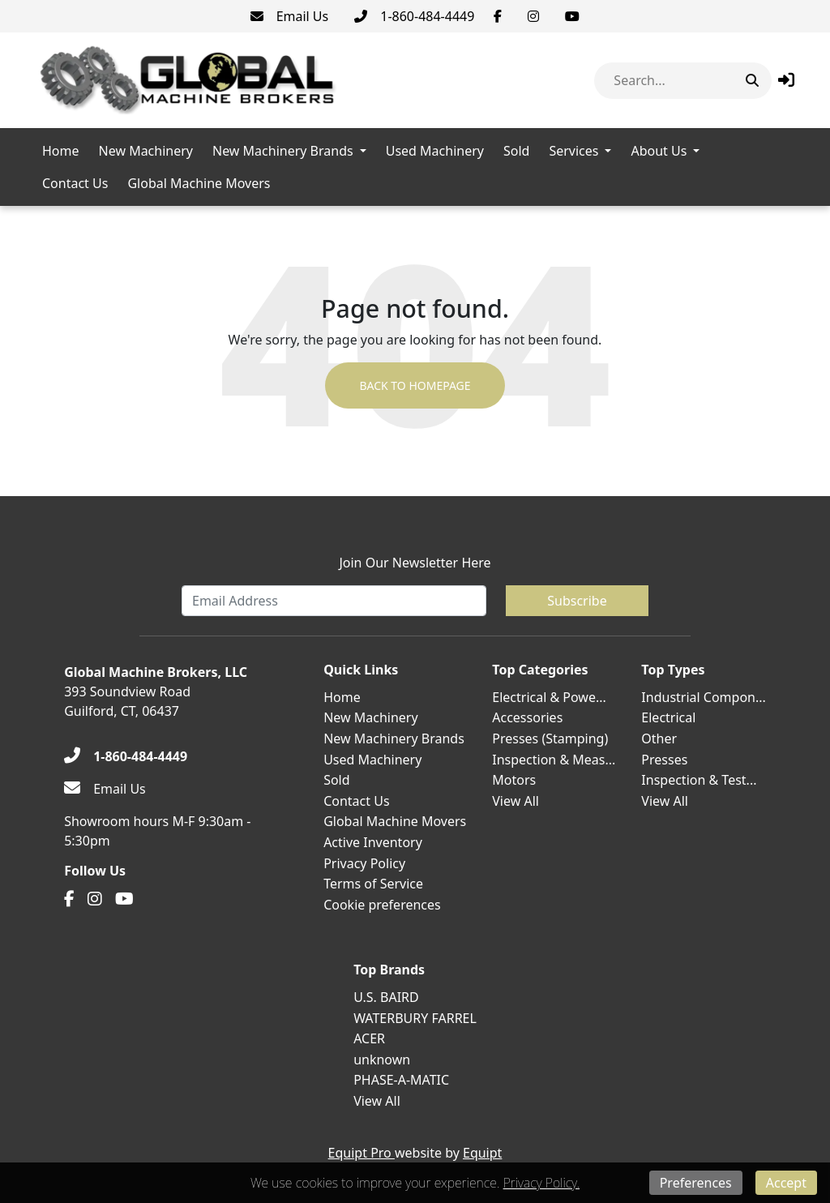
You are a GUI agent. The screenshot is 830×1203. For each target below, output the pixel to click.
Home (60, 151)
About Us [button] (659, 151)
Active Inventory (372, 842)
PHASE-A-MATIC (401, 1080)
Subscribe (576, 601)
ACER (369, 1038)
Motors (514, 780)
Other (659, 738)
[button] (786, 80)
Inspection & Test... (698, 780)
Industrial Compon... (703, 697)
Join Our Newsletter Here (414, 563)
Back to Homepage (414, 385)
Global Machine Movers (198, 183)
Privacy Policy (364, 863)
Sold (516, 151)
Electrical (668, 717)
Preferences (696, 1183)
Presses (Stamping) (550, 738)
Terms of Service (373, 884)
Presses (664, 759)
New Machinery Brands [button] (282, 151)
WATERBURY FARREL (415, 1018)
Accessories (527, 717)
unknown (381, 1059)
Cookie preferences (382, 905)
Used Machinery (435, 151)
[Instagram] (533, 16)
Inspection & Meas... (553, 759)
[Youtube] (572, 16)
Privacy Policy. (541, 1183)
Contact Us (75, 183)
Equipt (482, 1153)
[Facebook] (498, 16)
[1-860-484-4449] (414, 16)
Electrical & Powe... (549, 697)
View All (515, 801)
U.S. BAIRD (386, 997)
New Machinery (146, 151)
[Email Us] (289, 16)
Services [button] (573, 151)
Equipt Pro (361, 1153)
